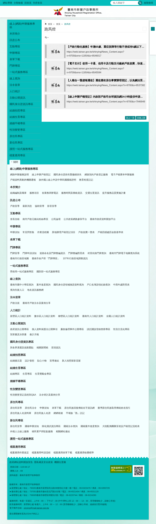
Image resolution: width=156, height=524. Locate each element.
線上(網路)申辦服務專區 (24, 168)
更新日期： (15, 467)
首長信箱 (15, 219)
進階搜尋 (148, 3)
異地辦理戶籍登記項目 (63, 232)
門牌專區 (15, 247)
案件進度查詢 (43, 284)
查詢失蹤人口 (17, 290)
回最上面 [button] (141, 118)
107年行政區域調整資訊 (75, 258)
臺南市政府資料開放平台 (103, 219)
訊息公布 (15, 200)
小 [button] (153, 25)
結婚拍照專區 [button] (17, 110)
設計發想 (29, 360)
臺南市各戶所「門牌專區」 (46, 258)
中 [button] (153, 29)
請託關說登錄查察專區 (98, 329)
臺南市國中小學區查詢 (21, 284)
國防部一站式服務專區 (48, 271)
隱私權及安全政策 (43, 462)
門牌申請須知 (30, 253)
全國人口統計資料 (115, 316)
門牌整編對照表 (76, 253)
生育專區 (27, 374)
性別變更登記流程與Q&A (23, 395)
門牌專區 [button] (15, 65)
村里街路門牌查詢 (97, 253)
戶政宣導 (15, 206)
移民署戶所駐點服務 (42, 431)
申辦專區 (15, 226)
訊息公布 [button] (15, 40)
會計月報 (34, 334)
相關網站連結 (63, 431)
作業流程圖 (43, 232)
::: (1, 1)
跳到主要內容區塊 (1, 1)
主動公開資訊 (18, 323)
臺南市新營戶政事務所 (78, 11)
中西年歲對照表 (121, 284)
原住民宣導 (16, 408)
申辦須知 (15, 232)
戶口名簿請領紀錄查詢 (98, 284)
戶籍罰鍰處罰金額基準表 (110, 232)
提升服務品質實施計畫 (114, 193)
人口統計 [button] (15, 91)
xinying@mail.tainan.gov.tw (36, 508)
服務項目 (34, 193)
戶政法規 (15, 303)
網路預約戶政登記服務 (96, 174)
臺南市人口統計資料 (92, 316)
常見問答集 (28, 232)
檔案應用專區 (18, 446)
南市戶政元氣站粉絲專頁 (35, 219)
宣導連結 (54, 360)
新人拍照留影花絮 (71, 360)
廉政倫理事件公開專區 (72, 329)
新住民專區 (16, 420)
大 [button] (153, 33)
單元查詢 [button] (46, 37)
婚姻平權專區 (17, 123)
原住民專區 (16, 402)
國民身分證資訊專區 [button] (21, 104)
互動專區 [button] (15, 46)
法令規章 (15, 297)
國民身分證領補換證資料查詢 (69, 284)
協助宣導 (39, 206)
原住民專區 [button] (16, 136)
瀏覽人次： (15, 471)
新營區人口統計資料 (20, 316)
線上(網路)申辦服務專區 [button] (22, 25)
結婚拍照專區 (18, 354)
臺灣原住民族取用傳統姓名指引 (114, 408)
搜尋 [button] (140, 3)
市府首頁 (37, 3)
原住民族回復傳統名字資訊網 (79, 408)
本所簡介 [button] (15, 33)
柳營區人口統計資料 (68, 316)
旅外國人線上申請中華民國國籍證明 (57, 180)
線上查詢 (15, 278)
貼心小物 (42, 360)
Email (153, 51)
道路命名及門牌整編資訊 (52, 253)
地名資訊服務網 (35, 290)
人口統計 (15, 310)
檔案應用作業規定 (19, 452)
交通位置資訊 (92, 193)
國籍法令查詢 (71, 426)
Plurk (153, 40)
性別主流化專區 (121, 329)
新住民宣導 (16, 426)
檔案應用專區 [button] (17, 155)
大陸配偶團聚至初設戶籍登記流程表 (121, 426)
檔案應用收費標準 (84, 452)
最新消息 (27, 206)
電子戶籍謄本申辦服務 (122, 174)
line (153, 48)
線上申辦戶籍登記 (41, 174)
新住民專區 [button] (16, 142)
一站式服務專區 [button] (19, 72)
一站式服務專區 (19, 265)
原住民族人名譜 (42, 413)
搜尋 (112, 2)
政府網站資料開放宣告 (21, 462)
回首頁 (27, 3)
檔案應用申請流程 (41, 452)
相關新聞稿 (42, 347)
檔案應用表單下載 (63, 452)
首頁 (50, 24)
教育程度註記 (86, 180)
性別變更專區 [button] (17, 129)
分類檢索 (18, 3)
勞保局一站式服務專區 (21, 271)
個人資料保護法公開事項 (44, 329)
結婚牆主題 (16, 360)
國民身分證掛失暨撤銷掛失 (67, 174)
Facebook (153, 36)
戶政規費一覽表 (86, 232)
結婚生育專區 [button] (17, 116)
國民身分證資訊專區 (22, 341)
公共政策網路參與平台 (75, 219)
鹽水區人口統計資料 (44, 316)
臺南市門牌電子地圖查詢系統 (124, 253)
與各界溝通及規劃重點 (21, 347)
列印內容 (144, 29)
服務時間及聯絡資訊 (71, 193)
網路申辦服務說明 (19, 174)
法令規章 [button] (15, 84)
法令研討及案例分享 (49, 395)
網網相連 (58, 413)
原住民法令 (31, 408)
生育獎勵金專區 (43, 374)
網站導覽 (7, 3)
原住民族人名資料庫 (20, 413)
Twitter (153, 44)
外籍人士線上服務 (19, 431)
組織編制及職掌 (18, 193)
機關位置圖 (60, 462)
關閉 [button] (15, 162)
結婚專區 (15, 374)
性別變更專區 (18, 389)
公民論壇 (56, 219)
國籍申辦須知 (32, 426)
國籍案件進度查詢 (90, 426)
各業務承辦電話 (50, 193)
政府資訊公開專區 (19, 329)
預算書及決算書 (18, 334)
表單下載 (15, 59)
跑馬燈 (67, 24)
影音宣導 (52, 206)
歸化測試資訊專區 (51, 426)
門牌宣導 (15, 253)
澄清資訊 (56, 347)
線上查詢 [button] (15, 78)
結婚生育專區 (18, 368)
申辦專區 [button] (15, 52)
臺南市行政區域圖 (19, 258)
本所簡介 (15, 187)
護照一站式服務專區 (21, 149)
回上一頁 (130, 118)
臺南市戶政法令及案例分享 (36, 303)
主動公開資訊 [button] (17, 97)
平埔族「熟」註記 (75, 413)
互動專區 (15, 213)
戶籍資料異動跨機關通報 (23, 180)
